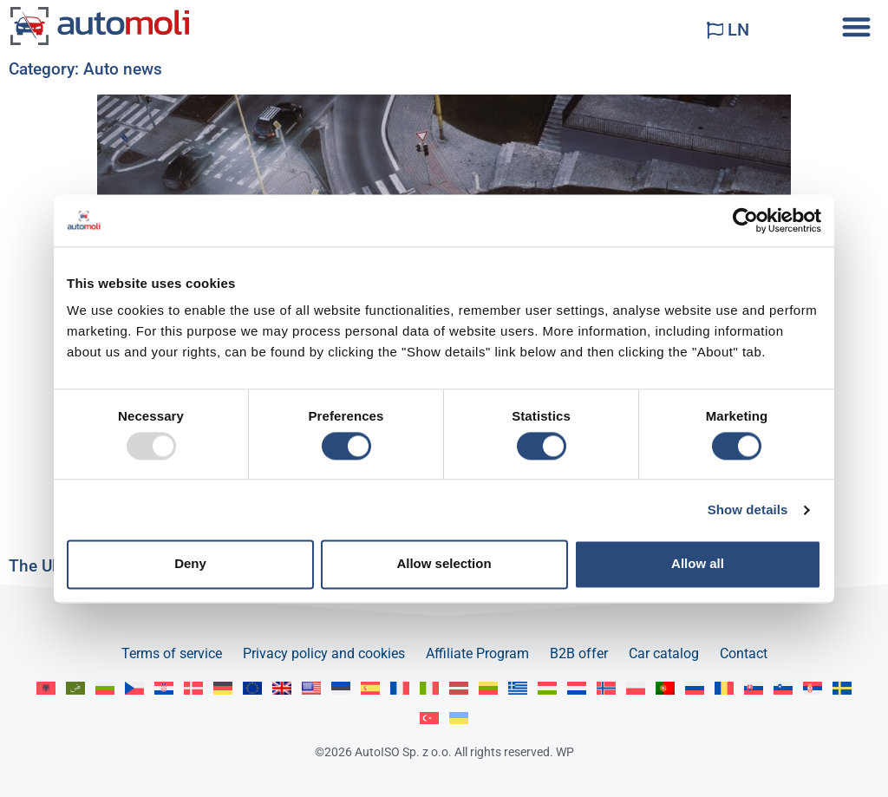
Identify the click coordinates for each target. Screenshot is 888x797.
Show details (748, 509)
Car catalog (664, 653)
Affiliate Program (477, 653)
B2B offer (579, 653)
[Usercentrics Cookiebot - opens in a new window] (745, 220)
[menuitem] (46, 688)
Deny (190, 564)
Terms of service (171, 653)
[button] (856, 26)
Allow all (697, 564)
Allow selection (443, 564)
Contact (743, 653)
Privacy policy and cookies (324, 653)
